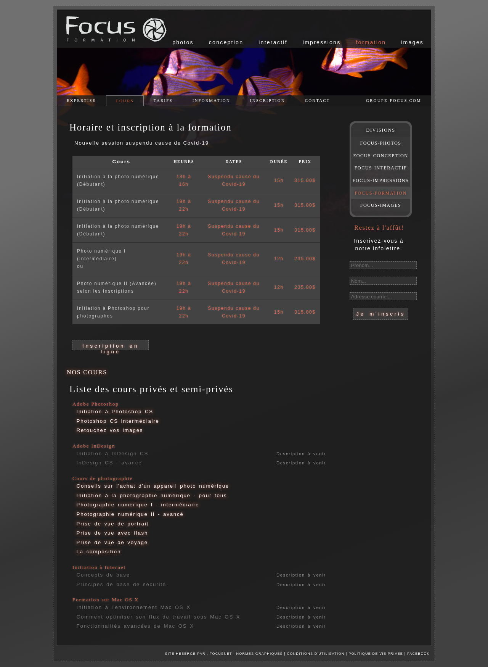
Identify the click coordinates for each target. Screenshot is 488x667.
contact (317, 100)
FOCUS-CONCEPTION (380, 155)
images (412, 42)
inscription (267, 100)
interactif (272, 42)
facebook (418, 654)
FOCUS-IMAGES (380, 205)
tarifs (163, 100)
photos (183, 42)
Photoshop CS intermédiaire (118, 421)
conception (226, 42)
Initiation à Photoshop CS (115, 411)
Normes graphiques (259, 654)
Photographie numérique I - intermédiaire (138, 505)
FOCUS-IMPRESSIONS (381, 180)
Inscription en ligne (110, 346)
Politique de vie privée (376, 654)
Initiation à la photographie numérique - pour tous (152, 495)
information (211, 100)
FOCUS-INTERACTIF (381, 168)
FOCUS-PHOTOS (380, 143)
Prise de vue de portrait (113, 524)
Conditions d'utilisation (316, 654)
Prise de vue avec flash (112, 533)
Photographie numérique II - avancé (130, 514)
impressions (322, 42)
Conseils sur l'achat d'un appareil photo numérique (153, 486)
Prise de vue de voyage (112, 542)
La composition (99, 551)
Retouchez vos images (110, 430)
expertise (81, 100)
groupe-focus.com (393, 100)
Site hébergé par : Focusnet (198, 654)
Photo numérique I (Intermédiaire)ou (101, 258)
